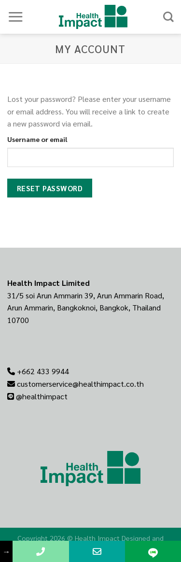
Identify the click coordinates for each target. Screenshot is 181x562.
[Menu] (15, 16)
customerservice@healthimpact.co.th (80, 384)
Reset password (50, 188)
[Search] (168, 17)
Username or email (37, 139)
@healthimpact (42, 396)
